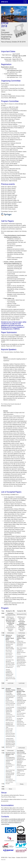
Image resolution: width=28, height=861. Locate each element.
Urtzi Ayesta (4, 107)
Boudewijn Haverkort (7, 134)
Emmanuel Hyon (5, 143)
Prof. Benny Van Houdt (7, 404)
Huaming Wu (4, 180)
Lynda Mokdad (5, 155)
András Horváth (5, 138)
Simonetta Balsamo (6, 110)
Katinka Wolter (5, 179)
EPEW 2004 (4, 209)
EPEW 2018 (4, 2)
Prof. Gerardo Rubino (7, 352)
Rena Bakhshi (5, 96)
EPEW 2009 (4, 200)
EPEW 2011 (4, 197)
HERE (7, 340)
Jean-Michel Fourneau (7, 133)
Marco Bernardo (5, 117)
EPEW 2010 (4, 198)
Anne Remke (4, 97)
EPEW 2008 (4, 202)
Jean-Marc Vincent (6, 174)
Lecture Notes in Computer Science (14, 316)
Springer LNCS (12, 211)
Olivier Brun (4, 121)
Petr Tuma (4, 170)
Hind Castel (4, 90)
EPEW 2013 (4, 193)
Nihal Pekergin (5, 158)
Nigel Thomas (5, 168)
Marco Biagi (4, 119)
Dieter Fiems (4, 131)
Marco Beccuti (5, 115)
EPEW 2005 (4, 207)
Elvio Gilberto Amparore (8, 104)
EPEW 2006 (4, 205)
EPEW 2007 (4, 204)
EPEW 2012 (4, 195)
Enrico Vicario (5, 172)
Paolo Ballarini (5, 85)
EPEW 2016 (4, 188)
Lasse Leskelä (5, 150)
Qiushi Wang (4, 177)
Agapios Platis (5, 160)
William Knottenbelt (6, 146)
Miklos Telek (4, 165)
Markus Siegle (5, 163)
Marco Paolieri (5, 156)
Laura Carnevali (5, 122)
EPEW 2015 (4, 190)
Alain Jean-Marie (6, 145)
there (24, 813)
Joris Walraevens (6, 175)
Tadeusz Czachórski (7, 126)
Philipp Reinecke (5, 162)
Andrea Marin (5, 153)
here (17, 494)
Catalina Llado (5, 151)
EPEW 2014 (4, 192)
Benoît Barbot (5, 88)
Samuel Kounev (5, 148)
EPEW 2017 (4, 186)
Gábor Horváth (5, 139)
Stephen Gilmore (6, 136)
